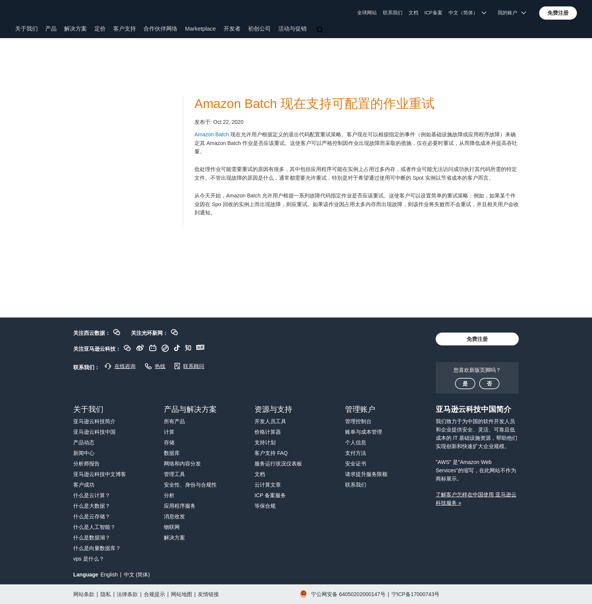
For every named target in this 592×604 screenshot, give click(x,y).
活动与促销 (292, 28)
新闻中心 (83, 453)
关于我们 (26, 28)
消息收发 (174, 516)
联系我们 (392, 12)
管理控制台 (358, 421)
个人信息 (355, 442)
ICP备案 (433, 12)
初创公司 (259, 28)
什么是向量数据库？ (97, 548)
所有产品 (174, 421)
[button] (558, 12)
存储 (169, 442)
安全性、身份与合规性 (190, 485)
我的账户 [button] (512, 12)
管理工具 (174, 474)
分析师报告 (86, 464)
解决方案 (75, 28)
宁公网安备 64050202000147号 (348, 594)
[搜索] (320, 30)
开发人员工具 (270, 421)
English (109, 575)
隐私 (105, 594)
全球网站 (367, 12)
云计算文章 (267, 485)
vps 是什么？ (88, 559)
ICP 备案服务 (270, 495)
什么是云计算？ (91, 495)
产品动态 (83, 442)
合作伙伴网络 (160, 28)
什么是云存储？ (91, 516)
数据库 (172, 453)
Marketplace (200, 28)
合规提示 (154, 594)
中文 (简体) (137, 575)
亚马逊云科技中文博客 (99, 474)
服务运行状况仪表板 (278, 464)
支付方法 (355, 453)
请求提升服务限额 (366, 474)
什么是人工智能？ (94, 527)
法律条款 (127, 594)
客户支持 (124, 28)
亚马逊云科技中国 (94, 432)
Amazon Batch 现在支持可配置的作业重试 (314, 104)
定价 (100, 28)
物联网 (172, 527)
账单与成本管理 (363, 432)
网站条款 (83, 594)
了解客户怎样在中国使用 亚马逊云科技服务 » (476, 499)
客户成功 (83, 485)
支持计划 (265, 442)
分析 (169, 495)
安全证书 (355, 464)
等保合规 (265, 506)
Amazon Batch (211, 134)
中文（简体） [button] (468, 12)
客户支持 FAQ (271, 453)
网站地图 (181, 594)
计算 (169, 432)
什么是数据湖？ (91, 538)
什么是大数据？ (91, 506)
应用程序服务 (180, 506)
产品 (51, 28)
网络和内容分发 (182, 464)
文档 (413, 12)
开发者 (232, 28)
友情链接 (208, 594)
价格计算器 (267, 432)
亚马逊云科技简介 (94, 421)
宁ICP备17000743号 (416, 594)
